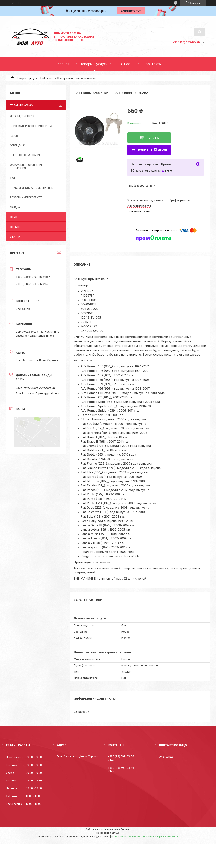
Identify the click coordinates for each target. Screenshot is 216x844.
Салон (14, 178)
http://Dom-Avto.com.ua (39, 387)
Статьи (15, 236)
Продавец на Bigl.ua (108, 832)
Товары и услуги (94, 64)
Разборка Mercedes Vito (26, 197)
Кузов (14, 135)
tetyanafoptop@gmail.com (42, 393)
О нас (125, 64)
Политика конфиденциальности (161, 836)
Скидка (15, 207)
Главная (62, 64)
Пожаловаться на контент (126, 836)
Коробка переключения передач (32, 126)
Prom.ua (125, 829)
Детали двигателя (22, 116)
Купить (153, 138)
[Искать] (199, 32)
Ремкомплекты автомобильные (31, 187)
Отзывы (15, 227)
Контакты (153, 64)
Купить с (152, 150)
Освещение (17, 145)
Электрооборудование (25, 155)
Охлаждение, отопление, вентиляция (26, 166)
